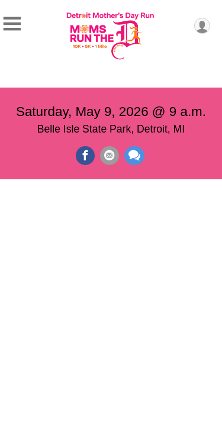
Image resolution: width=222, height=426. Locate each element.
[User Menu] (202, 26)
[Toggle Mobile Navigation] (12, 24)
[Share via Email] (109, 155)
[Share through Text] (134, 155)
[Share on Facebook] (85, 155)
